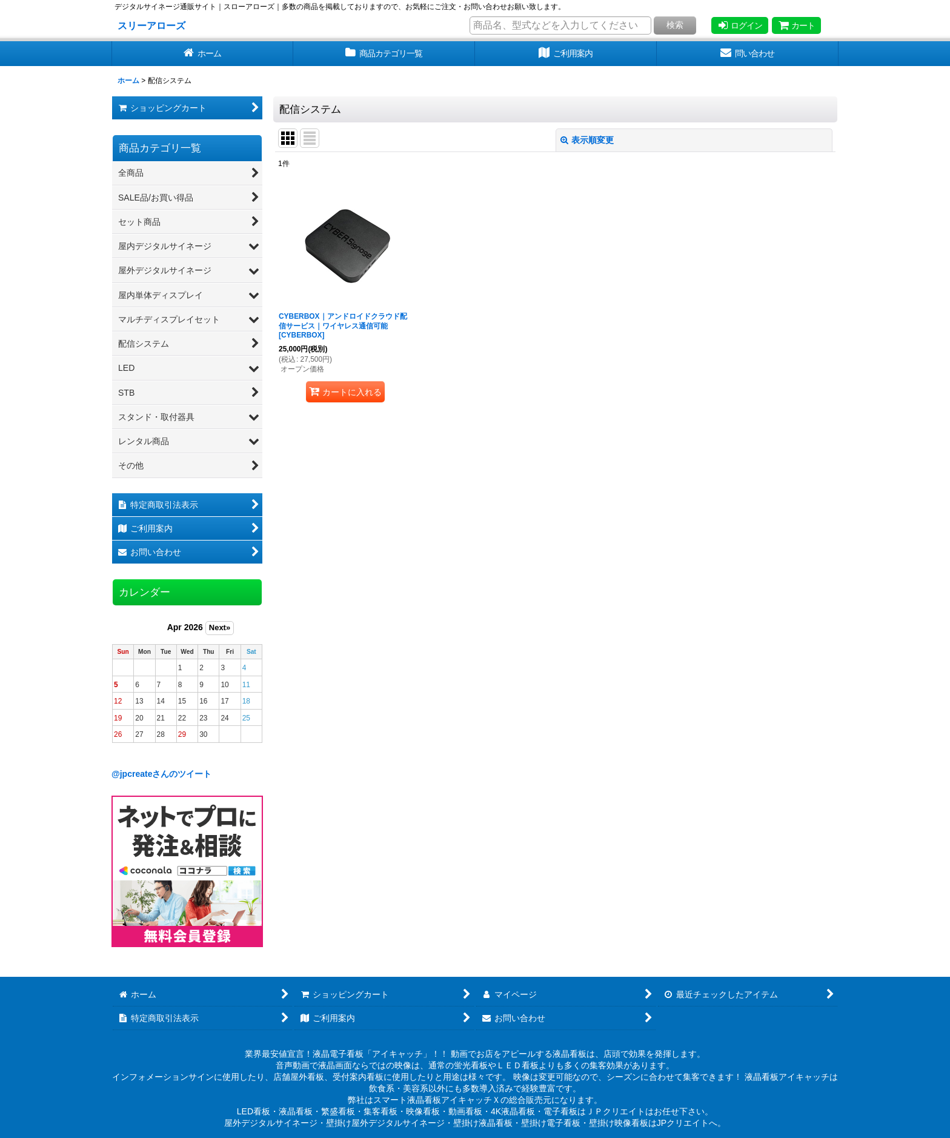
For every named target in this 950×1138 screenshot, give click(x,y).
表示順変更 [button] (587, 140)
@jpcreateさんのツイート (161, 774)
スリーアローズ (151, 25)
